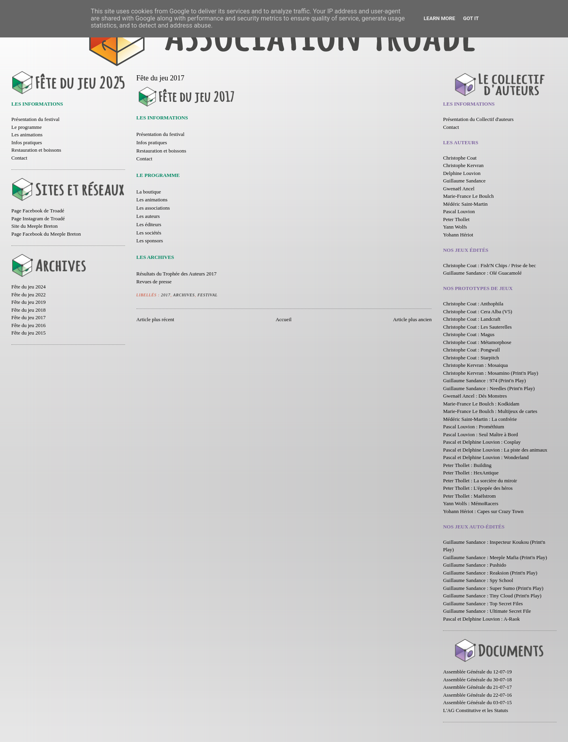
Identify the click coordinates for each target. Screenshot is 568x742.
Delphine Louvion (461, 173)
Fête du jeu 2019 (28, 302)
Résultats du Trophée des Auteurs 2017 (176, 274)
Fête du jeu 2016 (28, 325)
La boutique (148, 192)
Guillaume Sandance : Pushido (474, 565)
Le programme (26, 127)
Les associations (153, 208)
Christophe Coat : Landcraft (472, 319)
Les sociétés (148, 233)
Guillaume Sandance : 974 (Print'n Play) (484, 380)
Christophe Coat (459, 158)
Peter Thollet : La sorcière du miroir (480, 481)
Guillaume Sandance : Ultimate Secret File (487, 611)
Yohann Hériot (458, 235)
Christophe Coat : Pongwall (471, 350)
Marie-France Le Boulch (468, 196)
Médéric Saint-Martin (465, 204)
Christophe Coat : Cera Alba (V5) (477, 311)
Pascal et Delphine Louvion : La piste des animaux (495, 450)
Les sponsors (149, 241)
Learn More (439, 18)
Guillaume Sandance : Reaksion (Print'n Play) (490, 573)
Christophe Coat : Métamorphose (477, 342)
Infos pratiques (26, 142)
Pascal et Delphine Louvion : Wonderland (486, 457)
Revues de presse (154, 282)
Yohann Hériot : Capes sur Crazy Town (483, 511)
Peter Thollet (456, 219)
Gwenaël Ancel (459, 189)
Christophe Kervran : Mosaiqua (475, 365)
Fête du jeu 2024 (28, 287)
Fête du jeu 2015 (28, 333)
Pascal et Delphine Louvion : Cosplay (482, 442)
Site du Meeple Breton (34, 226)
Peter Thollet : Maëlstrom (469, 496)
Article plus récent (155, 319)
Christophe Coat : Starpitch (471, 358)
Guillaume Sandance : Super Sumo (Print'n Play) (493, 588)
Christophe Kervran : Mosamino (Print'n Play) (490, 373)
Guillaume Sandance (464, 181)
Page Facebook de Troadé (37, 211)
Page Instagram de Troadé (38, 218)
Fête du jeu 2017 (28, 317)
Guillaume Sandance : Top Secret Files (483, 603)
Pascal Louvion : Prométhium (473, 427)
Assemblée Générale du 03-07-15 (477, 702)
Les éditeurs (148, 224)
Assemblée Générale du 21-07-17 (477, 687)
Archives (184, 295)
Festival (208, 295)
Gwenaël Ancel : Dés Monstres (475, 396)
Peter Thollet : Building (467, 465)
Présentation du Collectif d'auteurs (478, 119)
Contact (19, 158)
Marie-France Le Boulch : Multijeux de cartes (490, 411)
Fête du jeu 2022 (28, 295)
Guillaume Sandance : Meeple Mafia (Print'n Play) (495, 557)
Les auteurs (148, 216)
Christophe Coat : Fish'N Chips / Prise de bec (489, 265)
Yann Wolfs (455, 227)
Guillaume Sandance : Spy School (478, 580)
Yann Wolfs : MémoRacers (470, 503)
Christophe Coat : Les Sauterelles (477, 327)
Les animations (27, 135)
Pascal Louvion (459, 211)
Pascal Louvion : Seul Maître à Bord (480, 434)
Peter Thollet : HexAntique (471, 473)
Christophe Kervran (463, 165)
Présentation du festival (35, 119)
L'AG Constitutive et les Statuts (475, 710)
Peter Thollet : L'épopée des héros (477, 488)
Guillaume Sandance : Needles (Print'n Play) (488, 388)
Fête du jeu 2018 (28, 310)
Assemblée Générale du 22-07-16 (477, 695)
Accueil (283, 319)
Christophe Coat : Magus (468, 334)
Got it (471, 18)
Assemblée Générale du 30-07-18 (477, 679)
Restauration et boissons (36, 150)
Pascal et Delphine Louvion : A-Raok (481, 619)
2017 (165, 295)
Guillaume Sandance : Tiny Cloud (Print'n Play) (492, 596)
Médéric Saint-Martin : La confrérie (480, 419)
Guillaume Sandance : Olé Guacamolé (482, 273)
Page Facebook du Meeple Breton (46, 234)
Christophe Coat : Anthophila (473, 304)
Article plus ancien (412, 319)
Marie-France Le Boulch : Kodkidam (481, 404)
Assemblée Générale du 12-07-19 (477, 672)
